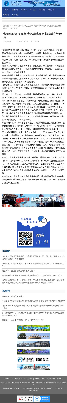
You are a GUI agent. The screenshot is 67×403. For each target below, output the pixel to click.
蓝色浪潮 (15, 10)
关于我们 (7, 379)
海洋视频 (42, 10)
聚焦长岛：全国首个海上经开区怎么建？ (18, 271)
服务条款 (15, 379)
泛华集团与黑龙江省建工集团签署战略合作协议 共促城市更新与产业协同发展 (33, 301)
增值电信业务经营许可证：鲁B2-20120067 (37, 388)
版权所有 (52, 379)
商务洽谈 (37, 379)
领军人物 (51, 10)
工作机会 (45, 379)
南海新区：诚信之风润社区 (13, 296)
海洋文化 (33, 10)
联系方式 (22, 379)
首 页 (6, 10)
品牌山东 (15, 15)
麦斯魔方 (60, 379)
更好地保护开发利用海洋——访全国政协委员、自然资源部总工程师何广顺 (32, 275)
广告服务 (30, 379)
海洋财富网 (7, 26)
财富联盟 (6, 15)
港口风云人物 (26, 26)
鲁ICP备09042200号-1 (11, 388)
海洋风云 (24, 10)
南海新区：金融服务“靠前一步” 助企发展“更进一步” (22, 320)
